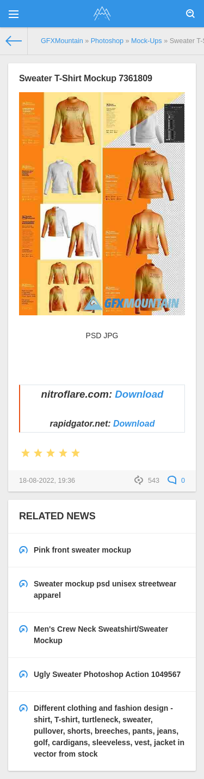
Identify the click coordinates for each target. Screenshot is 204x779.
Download (139, 394)
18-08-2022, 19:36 (47, 480)
